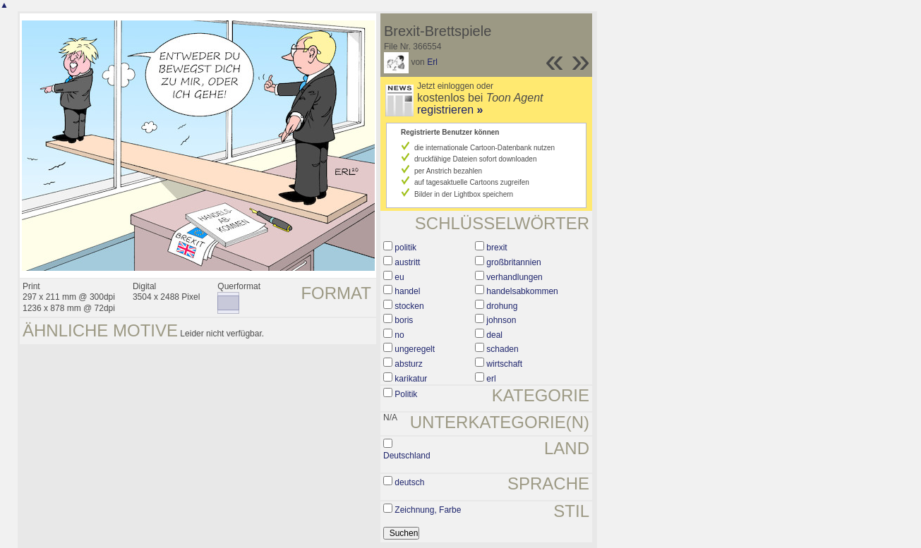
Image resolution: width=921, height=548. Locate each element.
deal (494, 335)
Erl (432, 62)
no (399, 335)
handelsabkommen (522, 291)
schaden (502, 349)
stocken (409, 306)
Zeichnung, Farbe (428, 510)
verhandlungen (514, 277)
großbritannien (513, 262)
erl (490, 379)
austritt (407, 262)
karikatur (411, 379)
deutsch (409, 482)
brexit (496, 247)
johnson (501, 320)
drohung (501, 306)
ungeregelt (415, 349)
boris (404, 320)
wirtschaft (504, 364)
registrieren (450, 110)
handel (407, 291)
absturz (408, 364)
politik (405, 247)
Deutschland (407, 456)
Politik (406, 394)
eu (399, 277)
